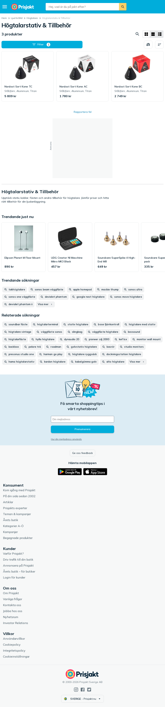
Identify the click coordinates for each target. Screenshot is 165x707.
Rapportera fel (82, 112)
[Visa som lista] (153, 34)
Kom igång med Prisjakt (19, 490)
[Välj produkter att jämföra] (148, 44)
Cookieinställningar (16, 656)
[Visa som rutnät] (146, 34)
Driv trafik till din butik (18, 559)
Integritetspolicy (14, 650)
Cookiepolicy (12, 644)
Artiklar (8, 502)
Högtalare (32, 18)
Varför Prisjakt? (13, 553)
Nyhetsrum (10, 617)
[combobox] (82, 6)
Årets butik (10, 520)
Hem (4, 18)
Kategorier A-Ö (13, 526)
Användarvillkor (14, 638)
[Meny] (5, 7)
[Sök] (122, 6)
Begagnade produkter (18, 538)
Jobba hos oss (12, 611)
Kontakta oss (12, 605)
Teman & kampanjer (17, 514)
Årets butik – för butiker (19, 571)
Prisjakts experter (15, 508)
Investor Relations (15, 623)
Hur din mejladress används (66, 439)
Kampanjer (10, 532)
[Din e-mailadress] (82, 419)
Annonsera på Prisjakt (18, 565)
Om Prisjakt (11, 593)
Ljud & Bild (16, 18)
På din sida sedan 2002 (19, 496)
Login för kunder (14, 577)
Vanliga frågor (12, 599)
